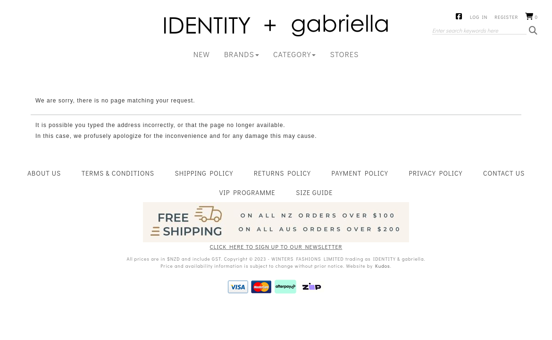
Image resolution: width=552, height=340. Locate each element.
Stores (344, 54)
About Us (44, 173)
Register (506, 17)
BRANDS (241, 54)
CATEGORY (294, 54)
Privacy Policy (435, 173)
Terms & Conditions (118, 173)
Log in (478, 17)
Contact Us (504, 173)
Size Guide (314, 192)
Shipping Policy (204, 173)
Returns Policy (282, 173)
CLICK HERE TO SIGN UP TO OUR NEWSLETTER (276, 246)
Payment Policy (360, 173)
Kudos (382, 266)
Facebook (459, 17)
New (201, 54)
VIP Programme (247, 192)
